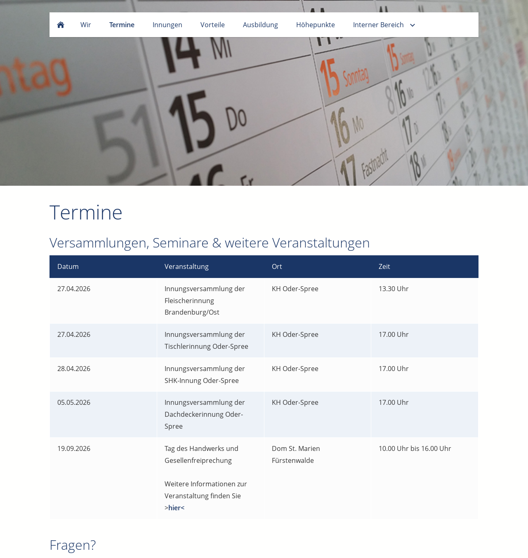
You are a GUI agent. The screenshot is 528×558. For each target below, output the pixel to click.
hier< (176, 507)
